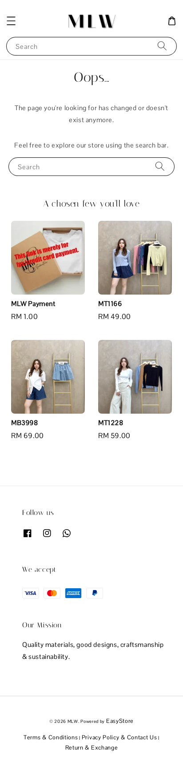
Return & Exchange (91, 747)
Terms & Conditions (51, 737)
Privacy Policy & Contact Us (119, 737)
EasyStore (120, 721)
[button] (11, 21)
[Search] (162, 46)
